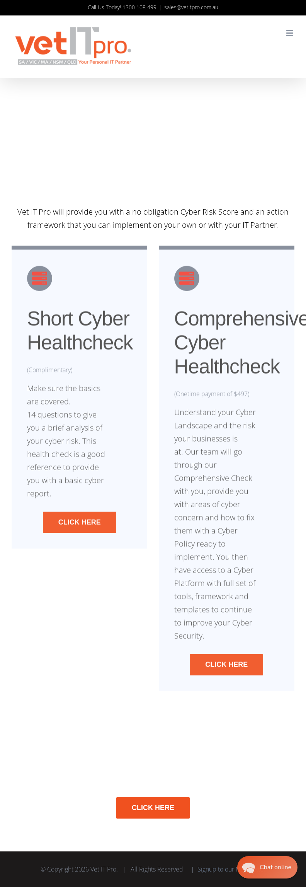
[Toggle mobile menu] (290, 33)
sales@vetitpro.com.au (191, 7)
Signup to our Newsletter (231, 869)
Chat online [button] (276, 867)
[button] (267, 867)
